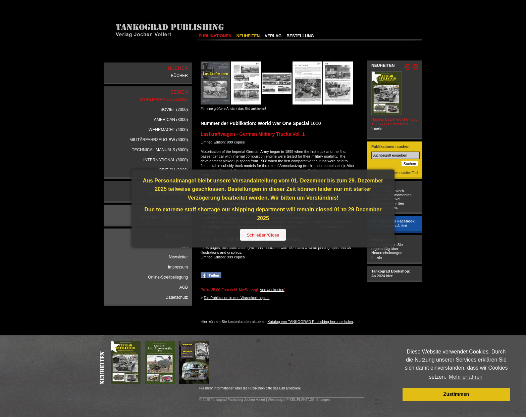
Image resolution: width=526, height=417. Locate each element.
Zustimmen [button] (456, 394)
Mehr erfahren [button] (466, 377)
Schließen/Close (263, 235)
